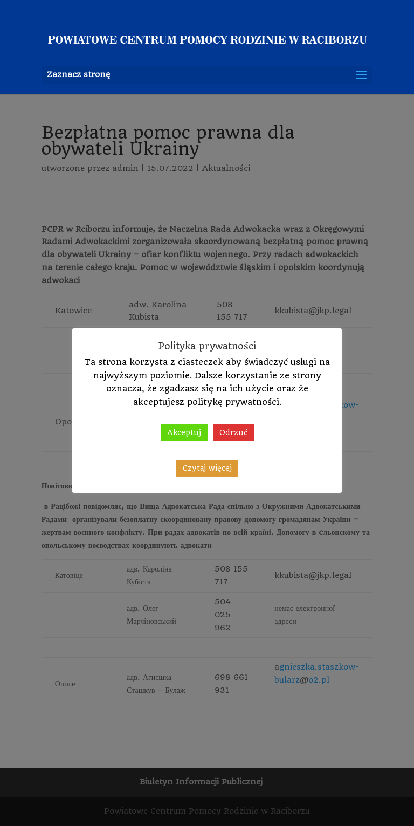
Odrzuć (233, 432)
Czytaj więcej (207, 468)
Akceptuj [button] (184, 432)
